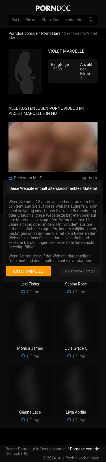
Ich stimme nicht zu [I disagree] (80, 271)
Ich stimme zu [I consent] (28, 271)
